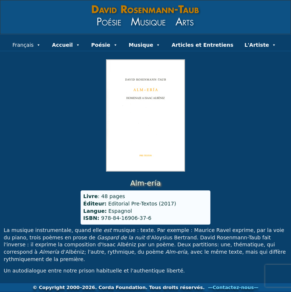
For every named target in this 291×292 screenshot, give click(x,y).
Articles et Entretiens (202, 45)
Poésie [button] (104, 44)
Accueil (66, 44)
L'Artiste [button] (260, 44)
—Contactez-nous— (233, 287)
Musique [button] (145, 44)
